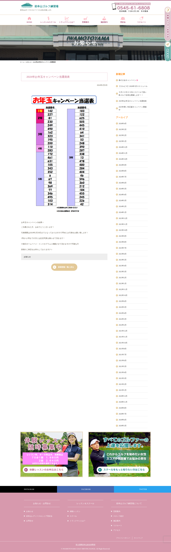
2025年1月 (123, 141)
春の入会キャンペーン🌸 (128, 80)
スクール (73, 516)
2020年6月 (123, 420)
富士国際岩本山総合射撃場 (85, 545)
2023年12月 (123, 218)
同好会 (123, 20)
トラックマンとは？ (66, 20)
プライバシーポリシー (123, 538)
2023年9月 (123, 236)
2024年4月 (123, 195)
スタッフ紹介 (118, 516)
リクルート (141, 20)
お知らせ (27, 257)
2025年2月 (123, 135)
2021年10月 (123, 343)
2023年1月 (123, 283)
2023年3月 (123, 272)
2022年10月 (123, 295)
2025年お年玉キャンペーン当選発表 (133, 101)
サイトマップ (138, 538)
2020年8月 (123, 408)
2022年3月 (123, 319)
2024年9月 (123, 165)
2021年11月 (123, 337)
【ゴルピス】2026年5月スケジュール (133, 86)
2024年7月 (123, 177)
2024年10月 (123, 159)
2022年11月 (123, 289)
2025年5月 (123, 129)
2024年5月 (123, 189)
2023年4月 (123, 266)
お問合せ (29, 521)
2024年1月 (123, 212)
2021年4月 (123, 372)
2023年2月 (123, 278)
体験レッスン (75, 511)
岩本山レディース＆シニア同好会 (39, 516)
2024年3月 (123, 200)
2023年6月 (123, 254)
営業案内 (85, 20)
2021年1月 (123, 390)
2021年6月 (123, 360)
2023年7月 (123, 248)
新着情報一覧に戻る (66, 267)
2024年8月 (123, 171)
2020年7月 (123, 414)
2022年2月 (123, 325)
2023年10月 (123, 230)
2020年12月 (123, 396)
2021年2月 (123, 384)
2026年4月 (123, 123)
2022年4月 (123, 313)
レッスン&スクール (48, 20)
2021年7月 (123, 354)
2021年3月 (123, 378)
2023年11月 (123, 224)
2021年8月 (123, 349)
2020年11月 (123, 402)
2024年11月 (123, 153)
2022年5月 (123, 307)
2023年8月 (123, 242)
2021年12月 (123, 331)
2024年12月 (123, 147)
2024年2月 (123, 206)
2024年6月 (123, 183)
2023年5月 (123, 260)
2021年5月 (123, 366)
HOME (29, 20)
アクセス (116, 530)
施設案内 (104, 20)
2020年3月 (123, 426)
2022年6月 (123, 301)
